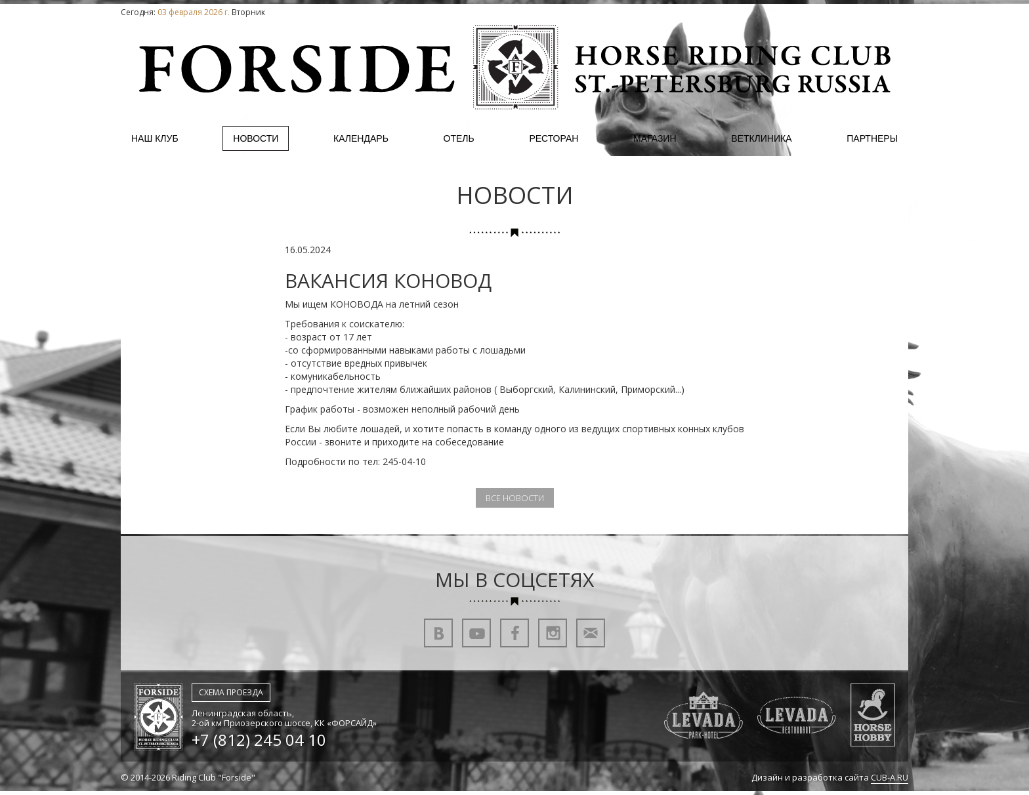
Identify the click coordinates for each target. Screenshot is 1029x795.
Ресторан (553, 138)
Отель (459, 138)
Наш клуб (154, 138)
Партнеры (872, 138)
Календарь (360, 138)
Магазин (654, 138)
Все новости (515, 498)
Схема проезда (231, 692)
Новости (255, 138)
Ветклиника (761, 138)
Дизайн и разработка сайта (829, 777)
